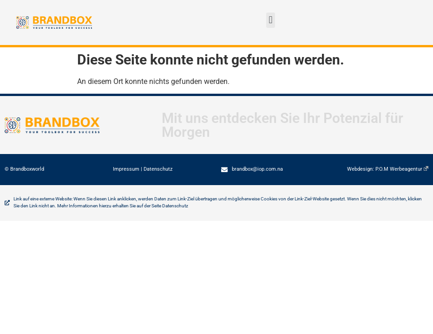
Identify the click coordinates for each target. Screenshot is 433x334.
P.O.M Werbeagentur (401, 169)
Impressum (126, 169)
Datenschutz (158, 169)
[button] (270, 20)
